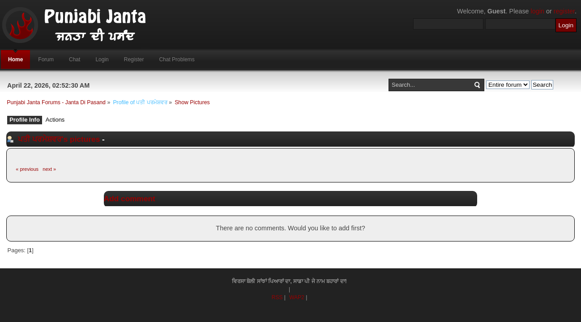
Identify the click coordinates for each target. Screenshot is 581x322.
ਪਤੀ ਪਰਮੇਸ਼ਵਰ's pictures (59, 139)
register (564, 11)
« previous (27, 169)
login (537, 11)
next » (49, 169)
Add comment (129, 198)
